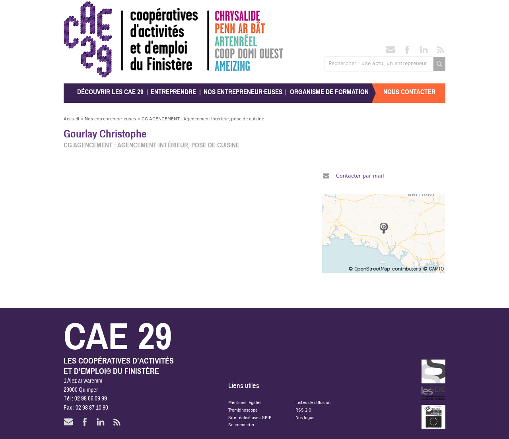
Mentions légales (244, 402)
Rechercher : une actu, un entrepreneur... (379, 63)
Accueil (71, 118)
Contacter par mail (360, 175)
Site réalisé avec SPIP (249, 417)
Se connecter (241, 424)
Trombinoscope (243, 409)
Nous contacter (409, 92)
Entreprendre (173, 92)
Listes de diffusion (312, 402)
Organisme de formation (329, 92)
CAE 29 (81, 9)
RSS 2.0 (303, 409)
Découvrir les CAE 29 (110, 92)
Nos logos (304, 417)
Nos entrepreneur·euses (243, 92)
